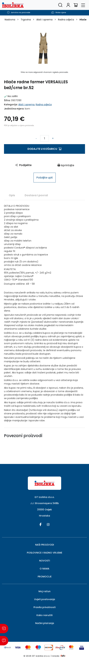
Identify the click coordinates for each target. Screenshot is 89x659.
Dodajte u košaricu (45, 149)
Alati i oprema (44, 19)
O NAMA (44, 568)
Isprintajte (66, 165)
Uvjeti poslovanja (44, 599)
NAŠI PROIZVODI (44, 544)
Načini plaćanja (44, 623)
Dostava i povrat (36, 195)
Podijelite (23, 165)
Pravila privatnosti (45, 607)
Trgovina (26, 19)
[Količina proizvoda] (44, 138)
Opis (12, 195)
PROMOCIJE (45, 576)
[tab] (12, 195)
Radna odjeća (66, 19)
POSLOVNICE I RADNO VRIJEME (44, 552)
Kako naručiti (44, 615)
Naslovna (10, 19)
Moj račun (44, 591)
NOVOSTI (44, 560)
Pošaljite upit (44, 177)
